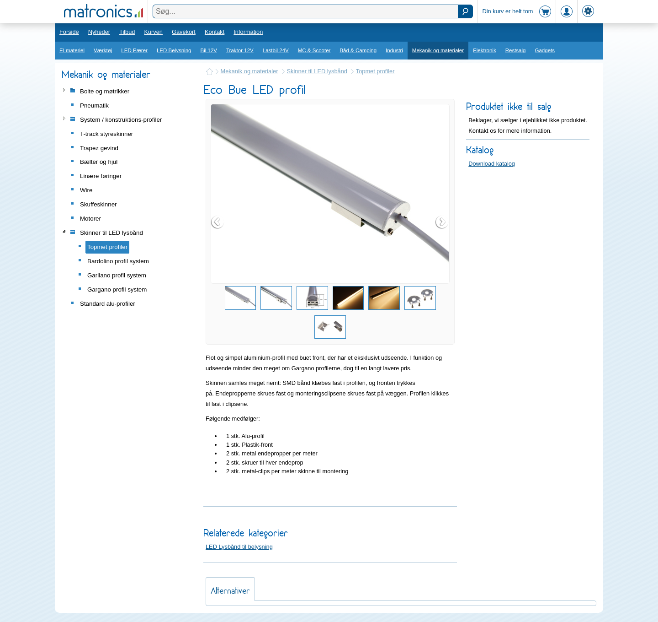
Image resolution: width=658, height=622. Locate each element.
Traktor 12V (240, 50)
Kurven (153, 31)
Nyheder (99, 31)
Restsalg (515, 50)
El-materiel (72, 50)
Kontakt (214, 31)
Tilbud (127, 31)
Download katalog (491, 163)
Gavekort (184, 31)
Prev (218, 222)
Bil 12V (209, 50)
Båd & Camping (358, 50)
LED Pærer (134, 50)
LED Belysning (174, 50)
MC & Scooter (314, 50)
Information (248, 31)
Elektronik (484, 50)
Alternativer (230, 590)
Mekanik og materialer (438, 50)
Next (442, 222)
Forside (69, 31)
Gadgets (545, 50)
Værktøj (103, 50)
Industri (394, 50)
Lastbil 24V (276, 50)
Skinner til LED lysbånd (317, 71)
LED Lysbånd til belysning (239, 546)
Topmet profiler (375, 71)
